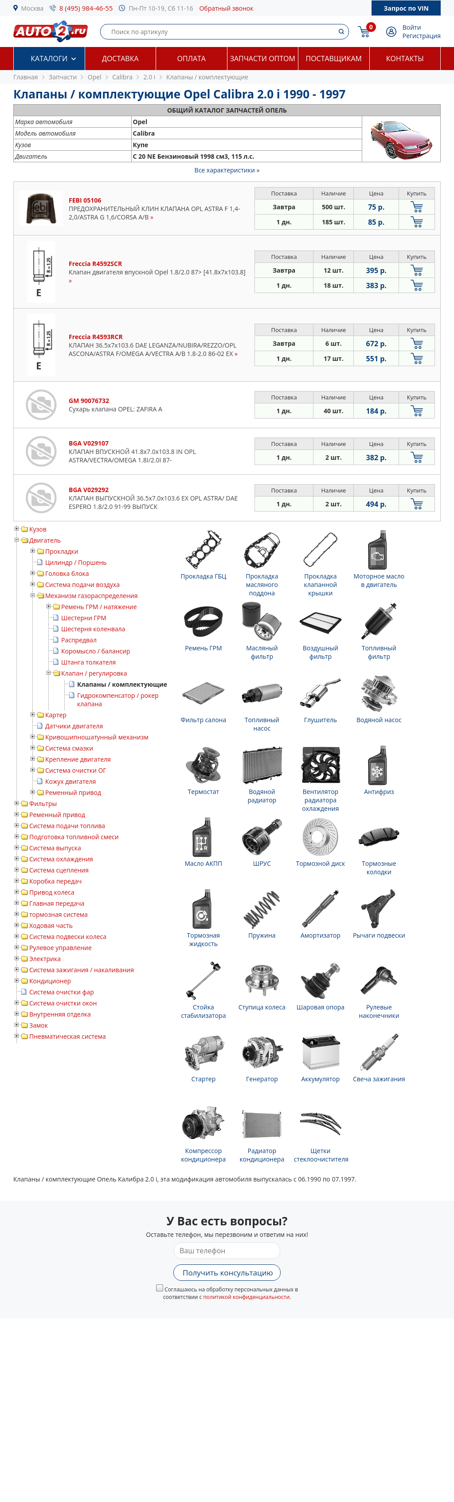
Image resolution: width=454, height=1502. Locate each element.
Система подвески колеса (67, 936)
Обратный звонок (226, 8)
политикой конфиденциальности (246, 1297)
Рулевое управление (60, 947)
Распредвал (79, 640)
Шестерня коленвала (93, 629)
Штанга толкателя (88, 662)
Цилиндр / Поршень (76, 562)
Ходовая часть (51, 925)
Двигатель (45, 540)
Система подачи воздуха (82, 584)
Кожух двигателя (70, 781)
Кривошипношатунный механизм (97, 737)
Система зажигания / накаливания (81, 970)
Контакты (405, 58)
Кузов (38, 529)
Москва (32, 8)
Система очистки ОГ (75, 770)
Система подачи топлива (67, 825)
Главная (25, 77)
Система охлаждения (61, 859)
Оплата (191, 58)
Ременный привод (73, 792)
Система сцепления (59, 870)
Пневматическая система (67, 1036)
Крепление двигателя (78, 759)
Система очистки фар (61, 992)
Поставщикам (334, 58)
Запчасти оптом (262, 58)
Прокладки (61, 551)
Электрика (45, 958)
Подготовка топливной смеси (74, 837)
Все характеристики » (227, 170)
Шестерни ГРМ (83, 618)
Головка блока (67, 573)
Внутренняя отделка (60, 1014)
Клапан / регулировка (94, 673)
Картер (56, 715)
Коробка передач (55, 881)
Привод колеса (51, 892)
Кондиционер (50, 981)
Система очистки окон (63, 1003)
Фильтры (43, 803)
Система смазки (69, 748)
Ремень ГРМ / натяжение (99, 606)
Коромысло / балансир (95, 651)
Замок (38, 1025)
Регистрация (422, 35)
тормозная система (58, 914)
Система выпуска (55, 848)
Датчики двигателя (74, 726)
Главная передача (56, 903)
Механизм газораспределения (91, 595)
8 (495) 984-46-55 (86, 8)
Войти (412, 27)
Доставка (120, 58)
